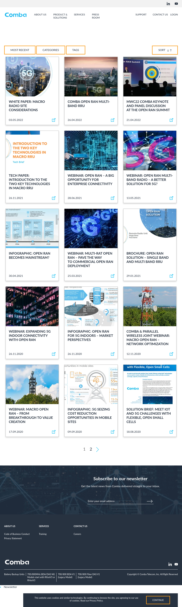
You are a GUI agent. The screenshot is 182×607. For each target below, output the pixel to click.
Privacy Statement (13, 538)
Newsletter (10, 586)
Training (42, 534)
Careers (77, 534)
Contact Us (80, 526)
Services (44, 526)
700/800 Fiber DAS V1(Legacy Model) (90, 576)
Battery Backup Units (14, 574)
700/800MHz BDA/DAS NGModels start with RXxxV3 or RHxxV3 (42, 577)
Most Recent (20, 50)
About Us (9, 526)
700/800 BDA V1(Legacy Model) (67, 576)
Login (174, 14)
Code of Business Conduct (17, 534)
